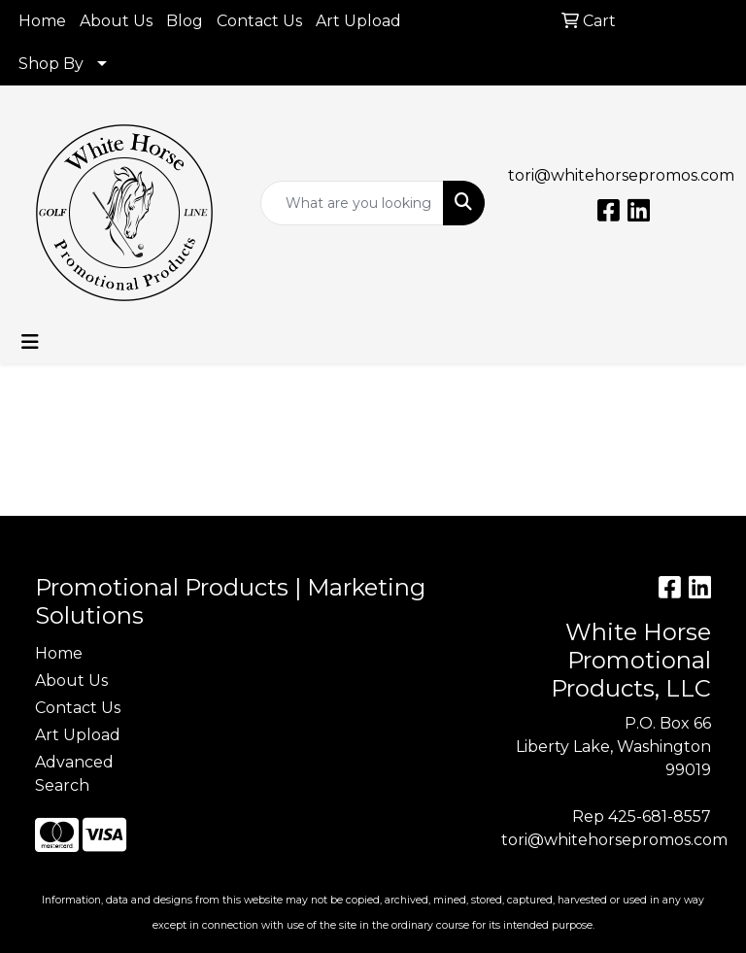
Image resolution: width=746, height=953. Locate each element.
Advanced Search (74, 774)
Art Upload (358, 21)
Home (42, 21)
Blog (184, 21)
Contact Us (259, 21)
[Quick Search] (352, 203)
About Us (116, 21)
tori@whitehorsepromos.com (621, 175)
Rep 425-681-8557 (641, 816)
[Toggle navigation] (30, 342)
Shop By (51, 63)
